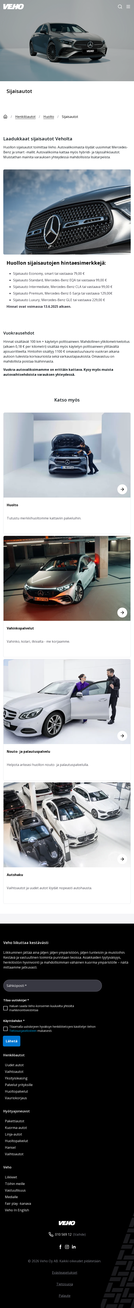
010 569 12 (63, 1234)
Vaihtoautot (14, 1071)
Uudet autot (14, 1065)
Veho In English (17, 1210)
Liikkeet (11, 1177)
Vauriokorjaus (16, 1098)
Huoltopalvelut (16, 1091)
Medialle (11, 1197)
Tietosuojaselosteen (23, 1031)
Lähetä (11, 1041)
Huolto (48, 116)
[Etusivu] (9, 116)
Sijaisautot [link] (70, 116)
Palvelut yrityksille (19, 1085)
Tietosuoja (64, 1284)
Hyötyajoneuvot (16, 1111)
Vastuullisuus (15, 1190)
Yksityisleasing (16, 1078)
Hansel (10, 1147)
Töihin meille (15, 1183)
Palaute (64, 1295)
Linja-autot (13, 1134)
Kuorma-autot (16, 1127)
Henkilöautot (25, 116)
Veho (7, 1167)
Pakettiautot (14, 1121)
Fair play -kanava (18, 1203)
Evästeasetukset (64, 1272)
